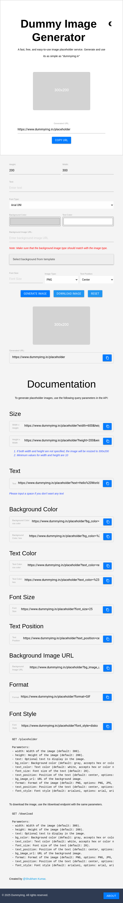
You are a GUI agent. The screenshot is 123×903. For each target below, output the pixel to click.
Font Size (14, 609)
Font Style (14, 726)
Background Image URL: (21, 232)
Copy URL (61, 140)
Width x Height (15, 426)
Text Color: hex (17, 580)
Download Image (69, 293)
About (111, 895)
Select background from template (34, 259)
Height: (12, 164)
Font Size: (14, 273)
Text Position (16, 639)
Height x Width (16, 441)
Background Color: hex (18, 536)
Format (15, 697)
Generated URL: (61, 123)
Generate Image (35, 293)
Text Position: (86, 274)
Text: (11, 182)
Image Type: (50, 274)
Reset (95, 293)
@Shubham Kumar (34, 878)
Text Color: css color (17, 566)
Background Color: (18, 215)
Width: (66, 164)
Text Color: (68, 215)
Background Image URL (18, 668)
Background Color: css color (21, 522)
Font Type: (14, 199)
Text (14, 483)
